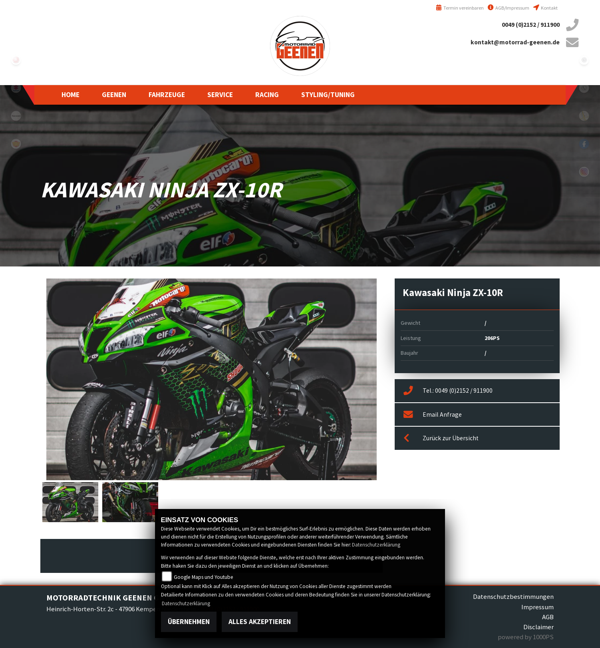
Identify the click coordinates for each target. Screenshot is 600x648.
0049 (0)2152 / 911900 (531, 24)
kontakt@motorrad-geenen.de (515, 42)
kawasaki (16, 116)
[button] (114, 94)
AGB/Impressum (508, 8)
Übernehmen (189, 621)
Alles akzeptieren (259, 621)
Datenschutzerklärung (376, 544)
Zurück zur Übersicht (441, 438)
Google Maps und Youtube (203, 577)
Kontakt (545, 8)
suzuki (16, 88)
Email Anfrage (432, 414)
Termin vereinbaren (459, 8)
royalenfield (16, 144)
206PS (492, 338)
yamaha (16, 60)
